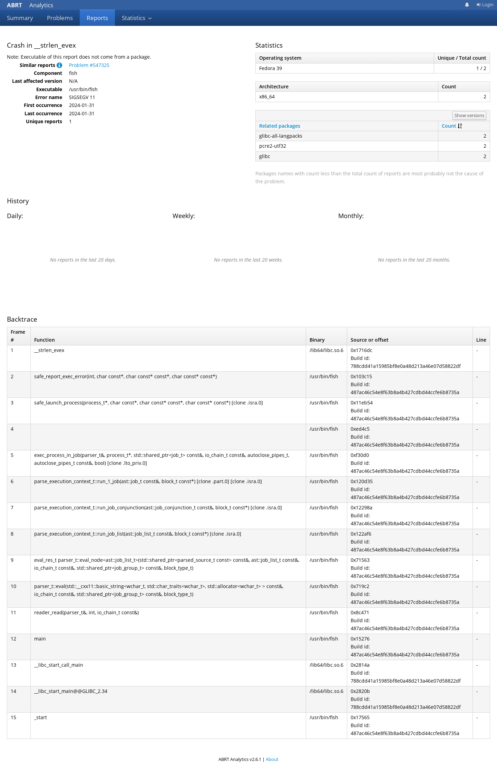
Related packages (279, 126)
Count (449, 126)
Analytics (30, 5)
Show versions (469, 115)
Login (485, 4)
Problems (60, 18)
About (272, 759)
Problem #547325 (89, 65)
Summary (20, 18)
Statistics (137, 18)
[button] (59, 65)
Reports (97, 18)
